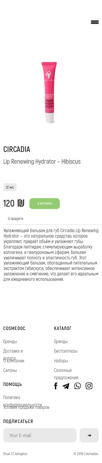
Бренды (10, 341)
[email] (40, 435)
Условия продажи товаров (26, 407)
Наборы (61, 360)
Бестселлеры (66, 351)
